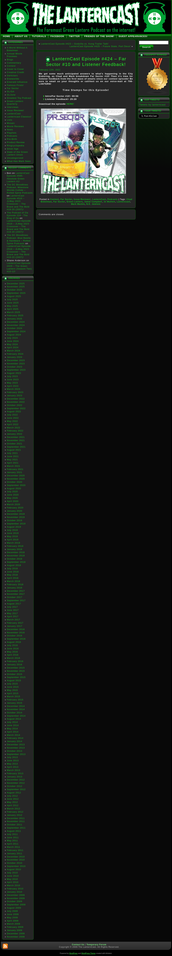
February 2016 (15, 661)
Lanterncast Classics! (19, 116)
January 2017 (14, 626)
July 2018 (12, 568)
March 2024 (13, 350)
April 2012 (13, 805)
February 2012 (15, 812)
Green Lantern (75, 202)
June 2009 (13, 914)
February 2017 (15, 623)
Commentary (14, 63)
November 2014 (16, 709)
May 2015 (12, 690)
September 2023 (16, 370)
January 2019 (14, 549)
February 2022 (15, 430)
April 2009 (13, 920)
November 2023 (16, 363)
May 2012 (12, 802)
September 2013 (16, 754)
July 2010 (12, 872)
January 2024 (14, 357)
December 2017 (16, 591)
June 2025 (13, 302)
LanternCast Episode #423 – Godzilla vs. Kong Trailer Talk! (74, 43)
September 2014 (16, 716)
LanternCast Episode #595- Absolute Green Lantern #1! (18, 177)
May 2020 (12, 498)
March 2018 (13, 581)
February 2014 (15, 738)
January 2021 (14, 472)
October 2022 (14, 405)
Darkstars (12, 75)
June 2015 (13, 687)
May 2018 (12, 574)
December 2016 (16, 629)
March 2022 (13, 427)
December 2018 (16, 552)
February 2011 (15, 850)
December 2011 (16, 818)
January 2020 (14, 511)
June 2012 (13, 799)
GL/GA (10, 91)
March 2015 (13, 696)
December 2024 (16, 322)
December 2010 (16, 856)
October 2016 (14, 635)
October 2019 (14, 520)
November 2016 (16, 632)
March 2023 (13, 389)
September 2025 (16, 293)
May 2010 (12, 879)
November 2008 (16, 936)
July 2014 (12, 722)
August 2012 (14, 792)
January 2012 (14, 815)
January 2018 (14, 587)
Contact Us (78, 944)
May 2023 (12, 382)
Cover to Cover (15, 69)
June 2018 (13, 571)
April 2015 (13, 693)
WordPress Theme (88, 953)
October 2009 (14, 901)
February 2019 (15, 546)
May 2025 (12, 306)
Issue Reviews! (15, 110)
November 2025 (16, 286)
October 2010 (14, 863)
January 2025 (14, 318)
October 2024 (14, 328)
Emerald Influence (17, 82)
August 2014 (14, 719)
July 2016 (12, 645)
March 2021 (13, 466)
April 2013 (13, 767)
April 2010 (13, 882)
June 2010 (13, 876)
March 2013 (13, 770)
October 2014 (14, 712)
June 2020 (13, 494)
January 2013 (14, 776)
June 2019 (13, 533)
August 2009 (14, 908)
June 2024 (13, 341)
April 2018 (13, 578)
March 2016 (13, 658)
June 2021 (13, 456)
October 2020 (14, 482)
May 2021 (12, 459)
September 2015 (16, 677)
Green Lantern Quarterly (15, 102)
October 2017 (14, 597)
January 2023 (14, 395)
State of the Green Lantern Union (17, 153)
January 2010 (14, 892)
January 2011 (14, 853)
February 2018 (15, 584)
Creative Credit (15, 72)
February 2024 (15, 354)
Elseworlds (13, 78)
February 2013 (15, 773)
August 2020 (14, 488)
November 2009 (16, 898)
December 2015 (16, 667)
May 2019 (12, 536)
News (10, 129)
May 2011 (12, 840)
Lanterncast (123, 202)
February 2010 (15, 888)
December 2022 (16, 398)
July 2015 (12, 683)
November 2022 (16, 402)
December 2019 (16, 514)
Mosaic (11, 123)
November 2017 (16, 594)
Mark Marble (78, 204)
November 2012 (16, 783)
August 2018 (14, 565)
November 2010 (16, 859)
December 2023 (16, 360)
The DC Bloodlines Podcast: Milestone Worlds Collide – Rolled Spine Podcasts (20, 188)
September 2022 (16, 408)
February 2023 (15, 392)
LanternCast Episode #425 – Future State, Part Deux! (100, 46)
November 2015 (16, 671)
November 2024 (16, 325)
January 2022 (14, 434)
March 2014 (13, 735)
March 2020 (13, 504)
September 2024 (16, 331)
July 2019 (12, 530)
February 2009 (15, 927)
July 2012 (12, 796)
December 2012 (16, 779)
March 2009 (13, 924)
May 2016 (12, 651)
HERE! (70, 104)
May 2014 (12, 728)
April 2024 (13, 347)
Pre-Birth (12, 139)
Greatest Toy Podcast (19, 98)
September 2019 (16, 523)
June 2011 (13, 837)
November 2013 (16, 747)
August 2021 (14, 450)
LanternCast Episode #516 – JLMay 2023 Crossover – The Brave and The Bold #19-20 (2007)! (18, 202)
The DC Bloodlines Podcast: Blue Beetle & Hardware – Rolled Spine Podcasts (19, 239)
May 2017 (12, 613)
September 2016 (16, 639)
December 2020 (16, 475)
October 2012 (14, 786)
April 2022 (13, 424)
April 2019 (13, 539)
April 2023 (13, 386)
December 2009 (16, 895)
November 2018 (16, 555)
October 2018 (14, 559)
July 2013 (12, 757)
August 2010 (14, 869)
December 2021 (16, 437)
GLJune (11, 94)
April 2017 (13, 616)
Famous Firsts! (15, 85)
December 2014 (16, 706)
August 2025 (14, 296)
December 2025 (16, 283)
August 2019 (14, 527)
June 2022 (13, 418)
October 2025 (14, 290)
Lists (9, 120)
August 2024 (14, 334)
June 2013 (13, 760)
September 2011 (16, 828)
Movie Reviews (15, 126)
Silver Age (13, 148)
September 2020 (16, 485)
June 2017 (13, 610)
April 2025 (13, 309)
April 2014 (13, 732)
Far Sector (13, 88)
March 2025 (13, 312)
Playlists (11, 133)
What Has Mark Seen (19, 161)
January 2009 (14, 930)
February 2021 (15, 469)
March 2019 (13, 543)
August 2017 (14, 603)
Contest (11, 66)
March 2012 (13, 808)
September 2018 (16, 562)
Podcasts (12, 136)
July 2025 (12, 299)
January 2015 (14, 703)
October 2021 (14, 443)
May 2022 (12, 421)
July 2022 (12, 414)
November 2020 (16, 478)
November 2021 (16, 440)
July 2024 (12, 338)
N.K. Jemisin (93, 204)
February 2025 (15, 315)
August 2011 (14, 831)
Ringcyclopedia (15, 145)
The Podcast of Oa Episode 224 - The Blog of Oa (17, 215)
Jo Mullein (109, 202)
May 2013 (12, 763)
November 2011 (16, 821)
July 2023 (12, 376)
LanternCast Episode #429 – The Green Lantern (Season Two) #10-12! (19, 267)
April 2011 (13, 843)
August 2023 (14, 373)
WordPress (73, 953)
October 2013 (14, 751)
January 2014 (14, 741)
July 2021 (12, 453)
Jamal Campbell (93, 202)
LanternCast (14, 113)
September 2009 (16, 904)
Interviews (13, 107)
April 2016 (13, 655)
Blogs (10, 59)
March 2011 (13, 847)
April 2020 (13, 501)
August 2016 (14, 642)
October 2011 (14, 824)
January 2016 (14, 664)
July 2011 (12, 834)
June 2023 (13, 379)
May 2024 (12, 344)
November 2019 (16, 517)
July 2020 (12, 491)
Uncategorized (15, 158)
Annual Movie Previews (14, 55)
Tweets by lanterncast (152, 104)
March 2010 (13, 885)
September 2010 (16, 866)
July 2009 (12, 911)
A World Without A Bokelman (17, 49)
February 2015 (15, 699)
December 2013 (16, 744)
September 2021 (16, 447)
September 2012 (16, 789)
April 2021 (13, 463)
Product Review (16, 142)
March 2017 (13, 619)
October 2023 (14, 367)
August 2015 (14, 680)
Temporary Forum (96, 944)
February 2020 (15, 507)
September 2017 (16, 600)
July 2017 (12, 607)
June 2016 (13, 648)
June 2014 (13, 725)
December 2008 (16, 933)
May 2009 (12, 917)
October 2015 (14, 674)
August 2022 (14, 411)
